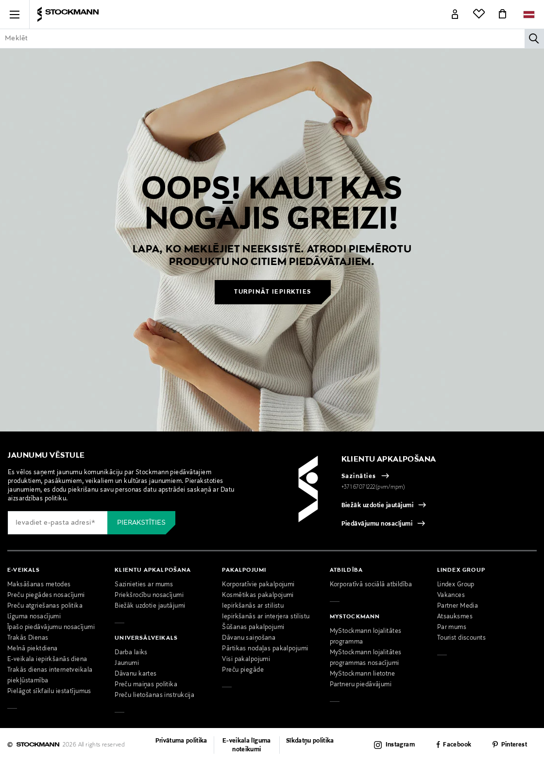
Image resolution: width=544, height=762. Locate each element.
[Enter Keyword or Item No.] (272, 38)
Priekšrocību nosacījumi (149, 595)
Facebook (457, 745)
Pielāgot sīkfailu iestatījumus (49, 691)
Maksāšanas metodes (39, 584)
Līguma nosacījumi (34, 616)
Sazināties (358, 476)
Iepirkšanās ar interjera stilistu (265, 616)
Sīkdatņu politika (310, 741)
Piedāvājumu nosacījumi (377, 524)
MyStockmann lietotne (362, 674)
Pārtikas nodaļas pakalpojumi (265, 649)
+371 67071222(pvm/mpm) (373, 487)
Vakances (451, 595)
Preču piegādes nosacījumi (46, 595)
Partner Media (457, 606)
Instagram (400, 745)
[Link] (455, 14)
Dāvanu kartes (136, 674)
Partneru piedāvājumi (361, 684)
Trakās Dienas (28, 638)
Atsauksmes (455, 616)
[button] (14, 14)
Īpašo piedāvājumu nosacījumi (51, 627)
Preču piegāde (243, 670)
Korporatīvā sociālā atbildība (371, 584)
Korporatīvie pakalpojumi (258, 584)
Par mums (451, 627)
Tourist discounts (461, 638)
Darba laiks (131, 652)
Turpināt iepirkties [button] (272, 292)
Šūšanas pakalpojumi (253, 627)
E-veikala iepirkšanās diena (47, 659)
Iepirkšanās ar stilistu (253, 606)
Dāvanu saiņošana (248, 638)
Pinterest (514, 745)
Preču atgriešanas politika (45, 606)
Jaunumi (127, 663)
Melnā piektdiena (32, 649)
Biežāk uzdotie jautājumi (377, 505)
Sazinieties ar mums (144, 584)
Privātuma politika (181, 741)
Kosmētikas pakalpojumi (257, 595)
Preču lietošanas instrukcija (154, 695)
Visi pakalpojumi (246, 659)
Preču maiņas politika (146, 684)
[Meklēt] (534, 38)
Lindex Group (456, 584)
